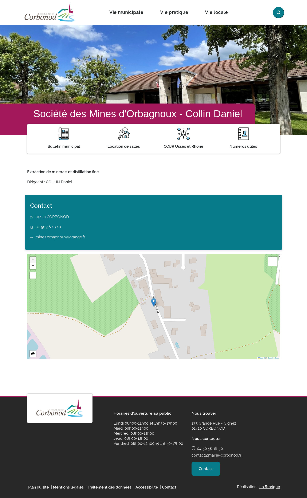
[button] (153, 302)
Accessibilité (146, 487)
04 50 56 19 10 (48, 227)
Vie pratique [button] (174, 12)
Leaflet (261, 358)
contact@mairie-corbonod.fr (216, 455)
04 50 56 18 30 (210, 448)
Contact (206, 468)
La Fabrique (269, 487)
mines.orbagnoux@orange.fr (60, 237)
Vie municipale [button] (126, 12)
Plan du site (38, 487)
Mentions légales (68, 487)
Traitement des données (109, 487)
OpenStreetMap (273, 358)
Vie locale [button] (216, 12)
